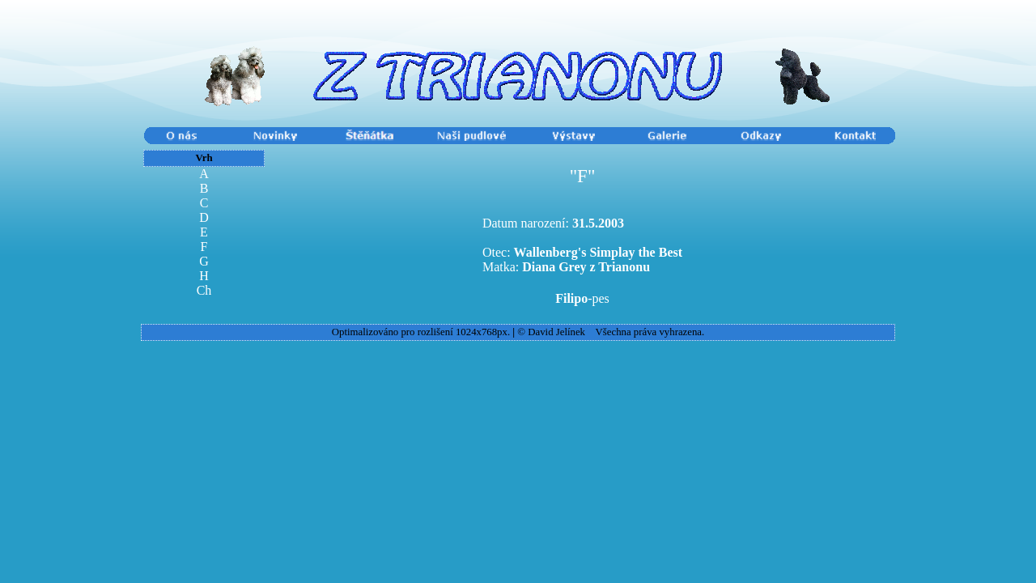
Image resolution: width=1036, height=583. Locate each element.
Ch (204, 290)
